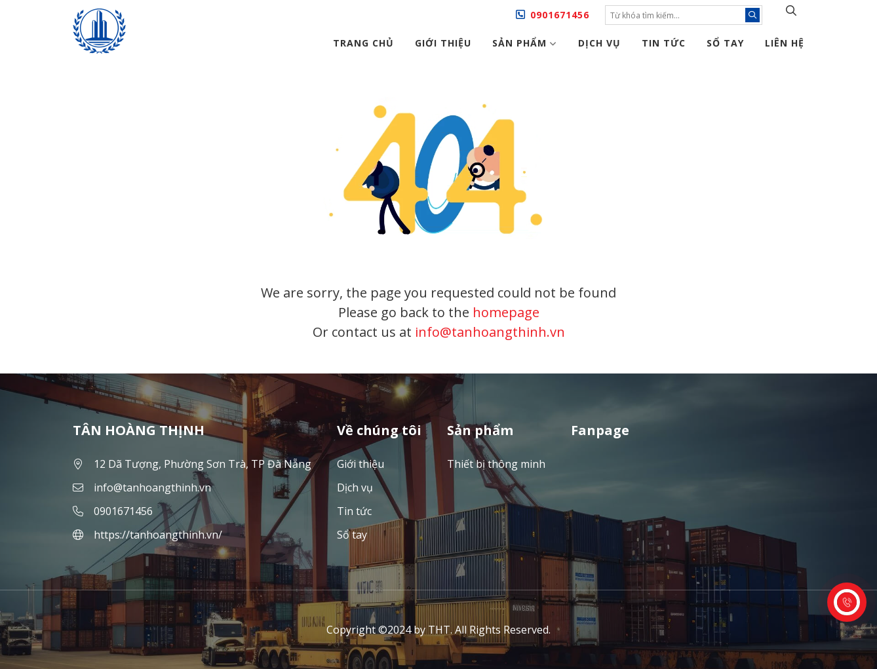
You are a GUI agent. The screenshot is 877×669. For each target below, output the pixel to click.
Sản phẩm (524, 43)
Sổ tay (725, 43)
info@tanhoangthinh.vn (490, 332)
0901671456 (559, 15)
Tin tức (664, 43)
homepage (506, 312)
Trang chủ (363, 43)
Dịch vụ (599, 43)
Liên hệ (784, 43)
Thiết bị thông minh (496, 464)
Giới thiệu (443, 43)
